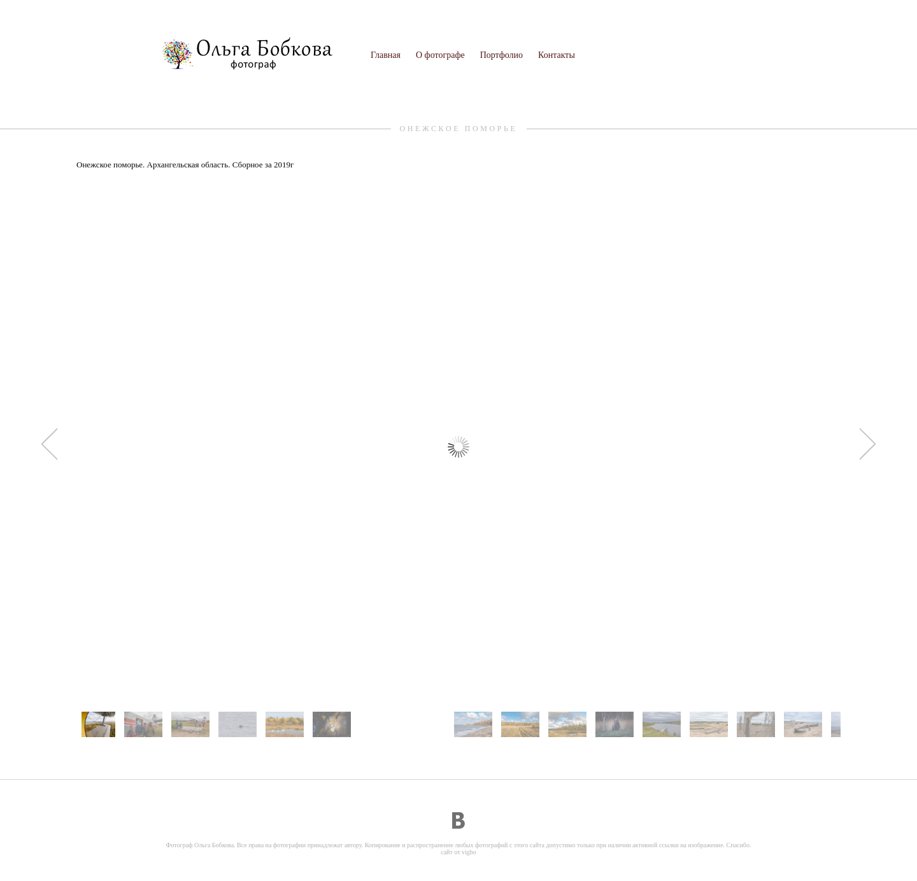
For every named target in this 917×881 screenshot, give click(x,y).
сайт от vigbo (458, 852)
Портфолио (501, 55)
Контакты (556, 55)
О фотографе (440, 55)
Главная (386, 55)
